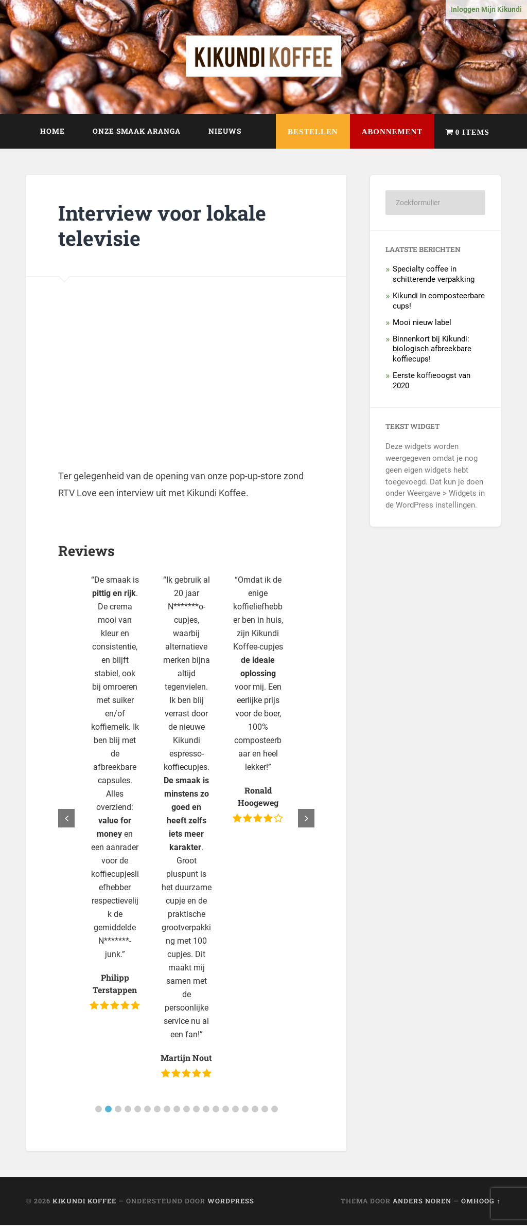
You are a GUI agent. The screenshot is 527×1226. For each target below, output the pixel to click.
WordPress (230, 1202)
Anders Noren (422, 1202)
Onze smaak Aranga (137, 132)
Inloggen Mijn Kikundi (486, 9)
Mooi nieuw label (422, 323)
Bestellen (298, 133)
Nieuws (224, 132)
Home (52, 132)
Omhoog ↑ (480, 1202)
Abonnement (383, 133)
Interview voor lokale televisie (165, 226)
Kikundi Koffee (84, 1202)
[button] (98, 1110)
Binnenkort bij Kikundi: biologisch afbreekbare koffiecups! (432, 350)
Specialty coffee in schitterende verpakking (434, 275)
